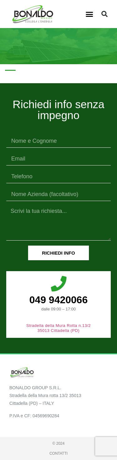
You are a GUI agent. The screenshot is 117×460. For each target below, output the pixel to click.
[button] (89, 14)
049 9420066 (58, 299)
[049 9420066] (58, 283)
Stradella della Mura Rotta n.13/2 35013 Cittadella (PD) (58, 328)
